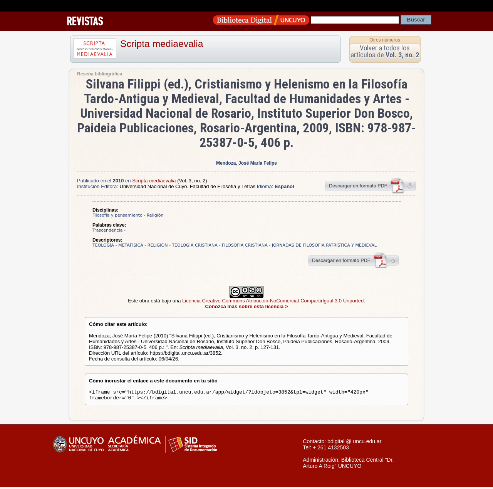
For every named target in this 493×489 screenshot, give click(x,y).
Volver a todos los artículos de (385, 51)
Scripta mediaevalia (161, 43)
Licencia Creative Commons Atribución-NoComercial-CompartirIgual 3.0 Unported (273, 301)
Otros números (384, 40)
